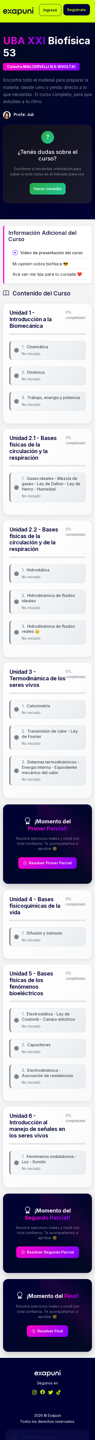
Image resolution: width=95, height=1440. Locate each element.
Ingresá (50, 10)
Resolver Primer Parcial (47, 863)
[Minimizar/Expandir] (81, 1386)
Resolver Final (47, 1331)
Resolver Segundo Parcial (47, 1252)
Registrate (76, 10)
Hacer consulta (48, 189)
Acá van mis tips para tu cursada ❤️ (47, 274)
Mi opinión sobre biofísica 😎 (40, 263)
